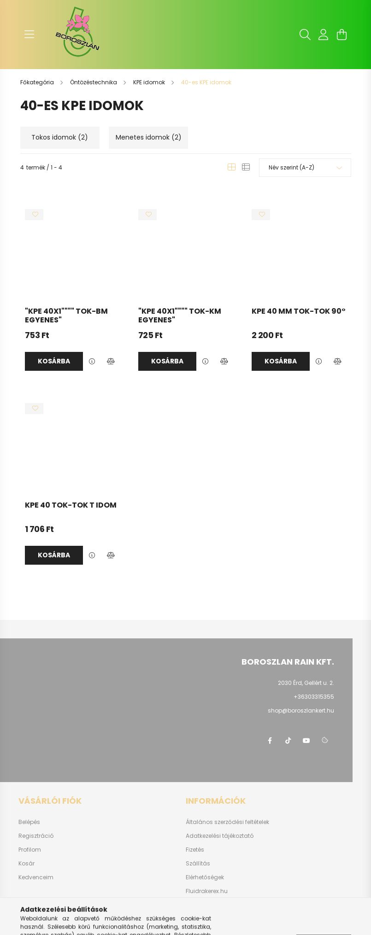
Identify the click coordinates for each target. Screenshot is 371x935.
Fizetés (195, 850)
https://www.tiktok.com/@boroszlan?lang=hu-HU (288, 740)
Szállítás (198, 863)
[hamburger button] (29, 34)
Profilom (29, 850)
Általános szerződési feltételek (227, 822)
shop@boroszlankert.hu (301, 710)
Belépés (29, 822)
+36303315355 (314, 697)
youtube (306, 740)
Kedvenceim (35, 877)
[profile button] (323, 34)
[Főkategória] (37, 82)
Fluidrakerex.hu (207, 891)
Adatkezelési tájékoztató (219, 836)
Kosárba (54, 361)
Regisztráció (35, 836)
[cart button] (342, 34)
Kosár (26, 863)
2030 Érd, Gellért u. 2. (306, 683)
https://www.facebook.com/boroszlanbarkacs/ (269, 740)
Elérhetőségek (205, 877)
